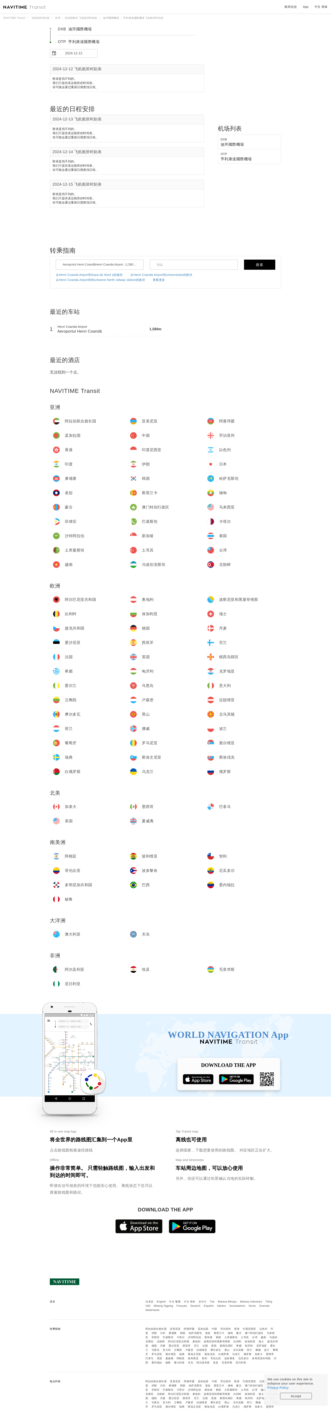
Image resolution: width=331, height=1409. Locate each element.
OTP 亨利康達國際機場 (78, 42)
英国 (213, 1345)
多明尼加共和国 (261, 1358)
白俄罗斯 (223, 1354)
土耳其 (245, 1337)
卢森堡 (189, 1349)
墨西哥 (270, 1354)
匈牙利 (249, 1345)
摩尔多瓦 (215, 1349)
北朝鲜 (161, 1341)
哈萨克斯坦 (195, 1333)
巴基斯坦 (168, 1337)
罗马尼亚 (157, 1354)
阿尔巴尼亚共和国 (178, 1341)
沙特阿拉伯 (194, 1337)
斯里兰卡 (219, 1333)
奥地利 (197, 1341)
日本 (163, 1333)
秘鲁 (168, 1362)
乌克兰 (236, 1354)
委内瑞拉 (157, 1362)
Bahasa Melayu (227, 1301)
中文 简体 (189, 1301)
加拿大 (259, 1354)
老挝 (207, 1333)
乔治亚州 (225, 1328)
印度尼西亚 (249, 1328)
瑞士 (261, 1341)
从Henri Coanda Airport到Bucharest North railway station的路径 (100, 280)
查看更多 (159, 280)
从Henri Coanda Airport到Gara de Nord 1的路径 (89, 274)
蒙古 (238, 1333)
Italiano (221, 1305)
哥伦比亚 (215, 1358)
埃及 (215, 1362)
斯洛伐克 (210, 1354)
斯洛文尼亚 (194, 1354)
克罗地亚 (261, 1345)
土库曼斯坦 (231, 1337)
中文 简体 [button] (321, 6)
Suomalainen (237, 1305)
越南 (263, 1337)
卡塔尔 (181, 1337)
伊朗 (154, 1333)
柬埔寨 (173, 1333)
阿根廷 (181, 1358)
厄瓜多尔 (243, 1358)
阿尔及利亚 (203, 1362)
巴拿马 (149, 1358)
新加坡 (209, 1337)
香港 (236, 1328)
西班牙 (187, 1345)
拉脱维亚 (202, 1349)
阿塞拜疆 (189, 1328)
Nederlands (152, 1310)
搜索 (259, 265)
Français (181, 1305)
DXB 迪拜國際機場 (75, 29)
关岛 (190, 1362)
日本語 (149, 1301)
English (161, 1301)
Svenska (264, 1305)
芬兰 (196, 1345)
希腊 (238, 1345)
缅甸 (230, 1333)
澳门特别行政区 (254, 1333)
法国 (205, 1345)
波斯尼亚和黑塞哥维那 (217, 1341)
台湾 (254, 1337)
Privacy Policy (278, 1387)
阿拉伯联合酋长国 (156, 1328)
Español (209, 1305)
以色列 (263, 1328)
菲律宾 (156, 1337)
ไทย (212, 1301)
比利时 (237, 1341)
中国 (214, 1328)
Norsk (252, 1305)
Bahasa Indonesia (251, 1301)
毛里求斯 (227, 1362)
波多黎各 (229, 1358)
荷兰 (249, 1349)
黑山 (227, 1349)
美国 (159, 1358)
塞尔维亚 (171, 1354)
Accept (296, 1396)
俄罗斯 (248, 1354)
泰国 (218, 1337)
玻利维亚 (193, 1358)
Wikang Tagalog (163, 1305)
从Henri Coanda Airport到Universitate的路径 (161, 274)
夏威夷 (170, 1358)
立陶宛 (178, 1349)
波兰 (266, 1349)
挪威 (258, 1349)
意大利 (167, 1349)
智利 (204, 1358)
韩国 (182, 1333)
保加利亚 (250, 1341)
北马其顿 (238, 1349)
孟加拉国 (203, 1328)
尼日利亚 (241, 1362)
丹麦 (163, 1345)
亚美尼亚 (175, 1328)
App (305, 6)
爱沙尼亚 (174, 1345)
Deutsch (195, 1305)
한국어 (203, 1301)
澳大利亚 (179, 1362)
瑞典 (181, 1354)
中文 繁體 (174, 1301)
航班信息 (291, 6)
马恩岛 (156, 1349)
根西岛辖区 (226, 1345)
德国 (154, 1345)
